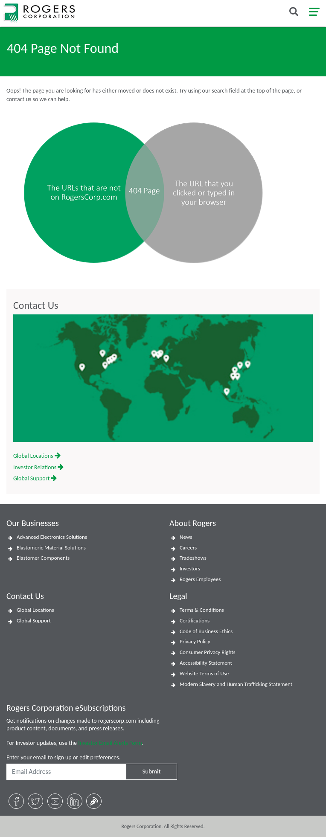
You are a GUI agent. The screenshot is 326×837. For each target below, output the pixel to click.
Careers (188, 547)
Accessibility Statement (206, 663)
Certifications (195, 620)
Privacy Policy (195, 641)
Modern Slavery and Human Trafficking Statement (236, 684)
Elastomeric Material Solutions (51, 547)
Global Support (35, 478)
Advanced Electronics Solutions (52, 537)
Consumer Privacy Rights (208, 652)
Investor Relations (38, 467)
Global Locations (37, 455)
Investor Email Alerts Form (110, 743)
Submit (151, 771)
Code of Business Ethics (206, 631)
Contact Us (35, 305)
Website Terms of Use (204, 673)
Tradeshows (193, 558)
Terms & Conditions (202, 610)
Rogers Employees (200, 579)
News (186, 537)
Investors (190, 568)
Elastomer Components (43, 558)
